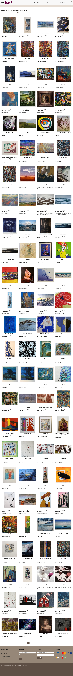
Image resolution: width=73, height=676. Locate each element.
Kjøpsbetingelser (7, 665)
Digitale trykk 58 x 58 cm (63, 303)
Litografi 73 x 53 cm (63, 28)
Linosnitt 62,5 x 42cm (27, 628)
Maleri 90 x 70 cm (63, 402)
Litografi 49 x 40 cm (63, 127)
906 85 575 (5, 653)
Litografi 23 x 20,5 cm (10, 52)
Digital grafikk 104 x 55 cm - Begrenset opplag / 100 (45, 402)
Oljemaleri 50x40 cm (63, 152)
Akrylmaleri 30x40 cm (63, 628)
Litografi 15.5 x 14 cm (63, 253)
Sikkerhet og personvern (16, 665)
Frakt (2, 665)
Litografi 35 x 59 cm (63, 528)
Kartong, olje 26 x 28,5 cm (27, 253)
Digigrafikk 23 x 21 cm (10, 127)
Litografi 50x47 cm (27, 178)
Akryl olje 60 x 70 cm (10, 102)
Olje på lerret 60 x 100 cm (27, 127)
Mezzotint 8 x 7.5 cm (10, 229)
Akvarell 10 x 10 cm (63, 377)
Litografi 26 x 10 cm (27, 28)
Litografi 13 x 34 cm (45, 28)
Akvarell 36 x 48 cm (27, 204)
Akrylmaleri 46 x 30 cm (63, 503)
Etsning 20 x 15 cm (27, 453)
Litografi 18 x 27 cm (27, 503)
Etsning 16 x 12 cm (10, 603)
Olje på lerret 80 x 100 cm (10, 428)
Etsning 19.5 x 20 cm (10, 552)
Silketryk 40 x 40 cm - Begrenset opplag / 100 (63, 578)
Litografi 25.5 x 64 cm (27, 77)
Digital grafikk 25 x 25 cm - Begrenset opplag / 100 (45, 178)
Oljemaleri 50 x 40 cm (63, 178)
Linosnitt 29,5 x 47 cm (27, 603)
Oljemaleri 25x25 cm (45, 102)
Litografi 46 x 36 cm (63, 603)
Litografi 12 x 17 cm (45, 77)
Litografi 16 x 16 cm (45, 127)
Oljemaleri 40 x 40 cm (27, 152)
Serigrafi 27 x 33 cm (10, 402)
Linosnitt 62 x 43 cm (27, 552)
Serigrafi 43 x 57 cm (63, 352)
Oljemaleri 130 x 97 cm (10, 328)
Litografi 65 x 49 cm (27, 52)
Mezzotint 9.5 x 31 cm (63, 229)
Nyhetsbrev (24, 665)
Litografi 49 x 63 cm (45, 377)
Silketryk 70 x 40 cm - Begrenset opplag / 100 (45, 453)
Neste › (39, 642)
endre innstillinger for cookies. (14, 669)
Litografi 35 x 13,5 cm (45, 478)
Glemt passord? (52, 657)
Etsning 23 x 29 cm (10, 152)
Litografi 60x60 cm (63, 328)
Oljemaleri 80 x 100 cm (27, 278)
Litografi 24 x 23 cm (10, 528)
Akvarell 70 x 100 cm (45, 303)
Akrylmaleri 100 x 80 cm (10, 578)
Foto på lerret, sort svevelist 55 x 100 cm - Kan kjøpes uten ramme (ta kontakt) (63, 204)
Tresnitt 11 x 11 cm (45, 603)
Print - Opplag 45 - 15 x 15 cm (27, 352)
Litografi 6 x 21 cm (63, 278)
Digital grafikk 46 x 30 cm (45, 552)
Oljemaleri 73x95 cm (27, 328)
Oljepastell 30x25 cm (27, 303)
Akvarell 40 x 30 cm (45, 428)
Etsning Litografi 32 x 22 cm (10, 503)
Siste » (43, 642)
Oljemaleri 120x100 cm (63, 552)
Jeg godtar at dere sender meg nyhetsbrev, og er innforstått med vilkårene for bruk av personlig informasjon (26, 655)
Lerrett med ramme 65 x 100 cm (27, 229)
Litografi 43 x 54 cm (45, 528)
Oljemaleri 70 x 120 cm (45, 152)
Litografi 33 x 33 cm (10, 377)
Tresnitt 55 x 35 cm (10, 352)
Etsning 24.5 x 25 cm (27, 102)
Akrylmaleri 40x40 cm (10, 453)
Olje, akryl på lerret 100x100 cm (45, 328)
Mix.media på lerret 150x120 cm (10, 28)
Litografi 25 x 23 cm (27, 428)
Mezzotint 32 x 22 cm (45, 229)
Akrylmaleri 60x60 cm (10, 278)
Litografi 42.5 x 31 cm (45, 352)
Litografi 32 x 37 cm (63, 102)
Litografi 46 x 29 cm (10, 77)
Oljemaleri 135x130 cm (63, 77)
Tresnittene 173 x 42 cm (10, 303)
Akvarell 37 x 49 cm (10, 204)
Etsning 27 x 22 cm (10, 478)
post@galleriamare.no (6, 654)
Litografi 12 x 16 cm (45, 278)
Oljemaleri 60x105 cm (27, 402)
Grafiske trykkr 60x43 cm (45, 253)
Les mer (7, 669)
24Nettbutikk (6, 671)
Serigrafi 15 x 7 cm (27, 578)
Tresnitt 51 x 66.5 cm (10, 628)
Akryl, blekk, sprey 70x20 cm (27, 528)
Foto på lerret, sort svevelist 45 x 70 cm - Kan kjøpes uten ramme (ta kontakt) (45, 204)
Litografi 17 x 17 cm (63, 478)
